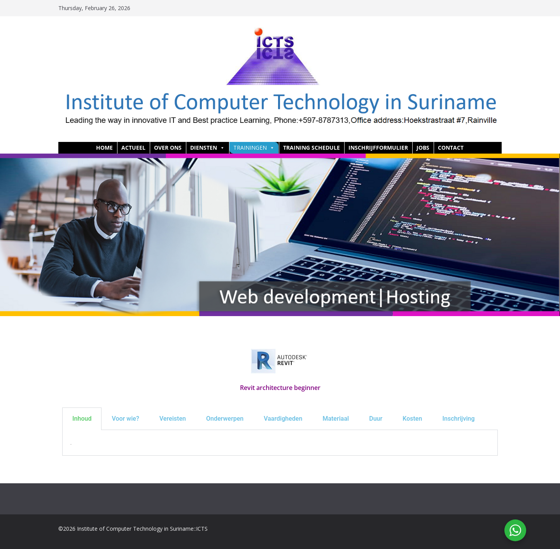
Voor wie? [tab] (125, 418)
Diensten (207, 148)
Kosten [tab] (412, 418)
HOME (104, 147)
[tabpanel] (280, 443)
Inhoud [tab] (81, 418)
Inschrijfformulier (378, 147)
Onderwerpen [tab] (224, 418)
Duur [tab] (375, 418)
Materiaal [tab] (335, 418)
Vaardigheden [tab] (283, 418)
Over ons (168, 147)
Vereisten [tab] (172, 418)
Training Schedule (311, 147)
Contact (451, 147)
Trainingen (254, 148)
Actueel (133, 147)
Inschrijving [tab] (458, 418)
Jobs (422, 147)
